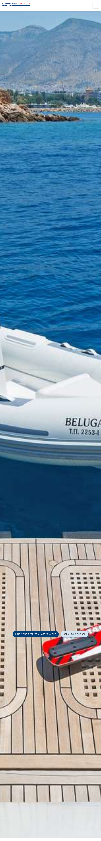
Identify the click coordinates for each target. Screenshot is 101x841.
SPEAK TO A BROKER (74, 634)
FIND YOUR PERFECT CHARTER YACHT (35, 634)
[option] (50, 420)
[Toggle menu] (96, 5)
